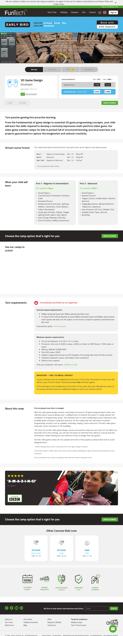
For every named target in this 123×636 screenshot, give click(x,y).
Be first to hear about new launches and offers (63, 608)
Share (10, 102)
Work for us (9, 625)
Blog (25, 625)
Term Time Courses (78, 625)
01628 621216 (112, 6)
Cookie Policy (58, 4)
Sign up (114, 608)
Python (36, 553)
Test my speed (60, 326)
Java (87, 553)
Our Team (9, 622)
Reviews (74, 12)
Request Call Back (54, 622)
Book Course (110, 102)
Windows (68, 364)
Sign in (113, 12)
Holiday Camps (76, 622)
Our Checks (28, 619)
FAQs (50, 619)
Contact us (52, 625)
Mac (75, 364)
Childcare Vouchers (31, 622)
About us (8, 619)
